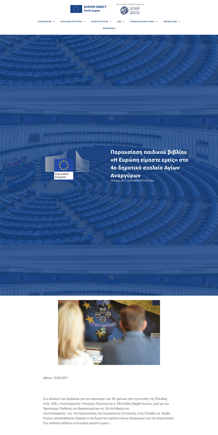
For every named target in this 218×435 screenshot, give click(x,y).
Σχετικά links (171, 21)
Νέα (121, 21)
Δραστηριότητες (101, 21)
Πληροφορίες (46, 21)
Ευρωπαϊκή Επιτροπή (73, 21)
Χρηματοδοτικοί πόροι (144, 21)
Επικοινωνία (109, 28)
